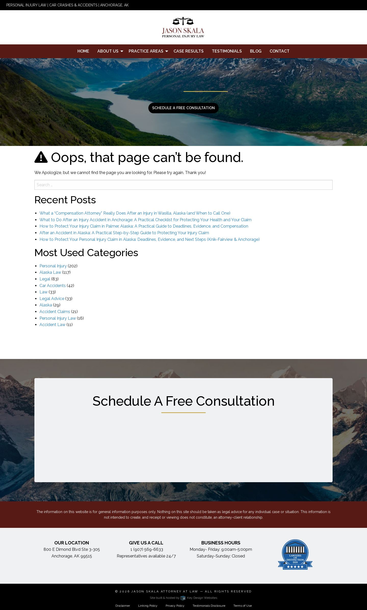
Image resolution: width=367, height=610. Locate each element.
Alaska (46, 305)
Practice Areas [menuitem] (146, 51)
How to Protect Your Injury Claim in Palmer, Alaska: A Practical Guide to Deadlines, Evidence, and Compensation (144, 226)
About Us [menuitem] (108, 51)
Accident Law (52, 324)
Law (44, 292)
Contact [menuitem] (280, 51)
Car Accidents (53, 285)
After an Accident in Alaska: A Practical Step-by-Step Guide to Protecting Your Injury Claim (124, 232)
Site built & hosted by (183, 598)
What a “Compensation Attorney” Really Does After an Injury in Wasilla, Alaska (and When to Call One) (135, 213)
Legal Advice (52, 298)
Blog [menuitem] (255, 51)
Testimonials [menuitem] (227, 51)
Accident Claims (55, 311)
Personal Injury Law (58, 318)
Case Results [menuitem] (189, 51)
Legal (45, 279)
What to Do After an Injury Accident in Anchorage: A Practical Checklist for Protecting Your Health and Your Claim (146, 219)
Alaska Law (50, 272)
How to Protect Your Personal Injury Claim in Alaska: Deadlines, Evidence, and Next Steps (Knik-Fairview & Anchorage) (150, 239)
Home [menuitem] (83, 51)
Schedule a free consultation (183, 108)
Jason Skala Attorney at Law (165, 591)
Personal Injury (53, 266)
